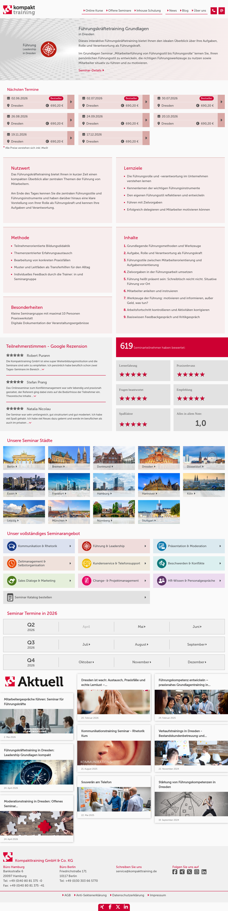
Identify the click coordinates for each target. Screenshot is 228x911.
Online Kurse (93, 10)
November (141, 662)
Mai (141, 627)
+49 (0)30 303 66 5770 (81, 881)
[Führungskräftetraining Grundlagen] (214, 10)
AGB (66, 895)
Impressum (156, 895)
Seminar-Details (91, 70)
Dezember (197, 662)
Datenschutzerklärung (127, 895)
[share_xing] (102, 907)
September (197, 644)
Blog (184, 10)
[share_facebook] (110, 907)
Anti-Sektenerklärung (90, 895)
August (141, 644)
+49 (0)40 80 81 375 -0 (25, 881)
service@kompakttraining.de (136, 871)
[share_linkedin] (126, 907)
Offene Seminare (118, 10)
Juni (197, 627)
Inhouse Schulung (147, 10)
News (172, 10)
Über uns (199, 10)
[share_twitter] (118, 907)
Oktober (86, 662)
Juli (86, 644)
